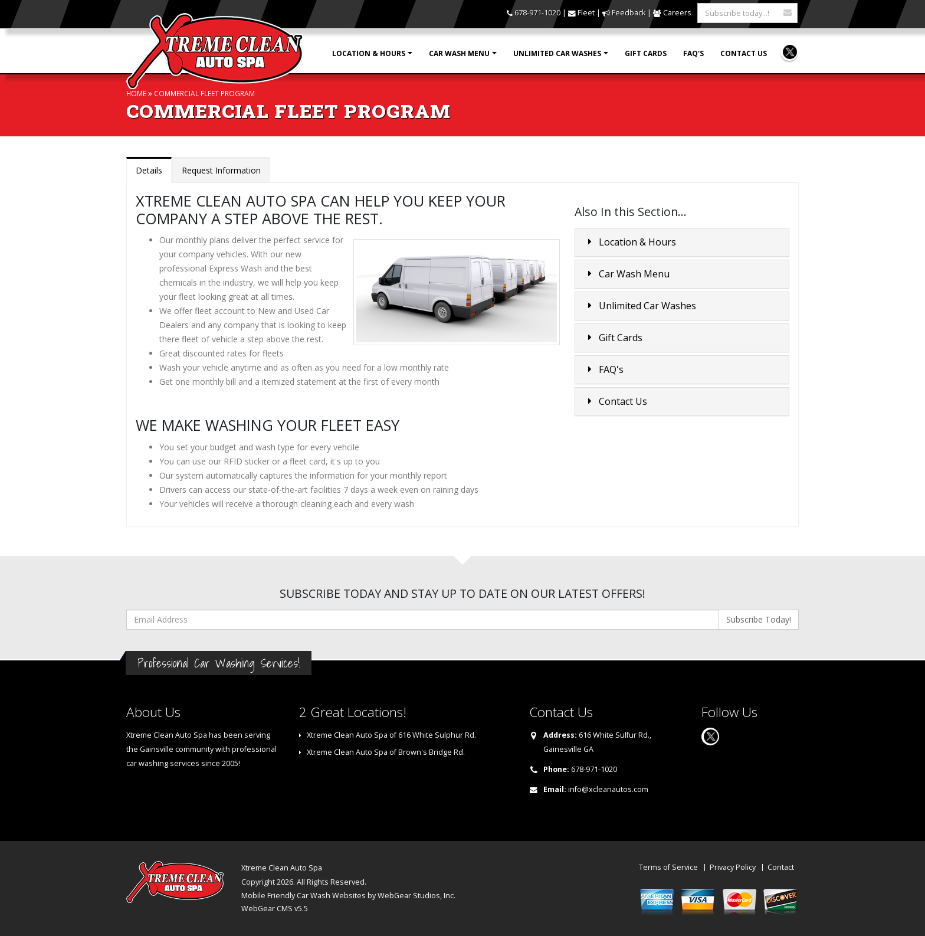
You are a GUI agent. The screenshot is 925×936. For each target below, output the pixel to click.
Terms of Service (668, 867)
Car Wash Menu (459, 53)
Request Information (221, 170)
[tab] (682, 242)
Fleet (586, 13)
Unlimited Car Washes (557, 53)
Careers (677, 13)
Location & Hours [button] (630, 241)
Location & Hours (368, 53)
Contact (780, 867)
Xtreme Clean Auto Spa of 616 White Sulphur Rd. (391, 735)
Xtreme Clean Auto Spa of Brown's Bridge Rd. (386, 752)
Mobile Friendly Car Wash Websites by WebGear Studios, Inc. (348, 896)
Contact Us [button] (616, 401)
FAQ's (693, 53)
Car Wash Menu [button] (627, 273)
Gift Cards (646, 53)
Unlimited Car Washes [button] (640, 305)
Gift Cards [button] (613, 337)
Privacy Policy (733, 867)
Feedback (628, 13)
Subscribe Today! (758, 619)
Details (149, 170)
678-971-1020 (537, 13)
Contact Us (743, 53)
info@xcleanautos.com (608, 789)
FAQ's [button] (604, 369)
